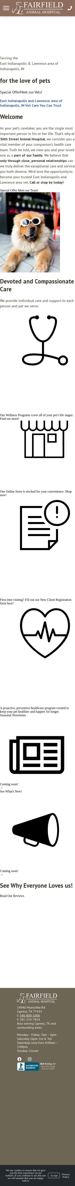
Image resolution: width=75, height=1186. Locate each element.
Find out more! (9, 418)
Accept (54, 1175)
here (10, 603)
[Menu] (6, 8)
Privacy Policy (66, 1175)
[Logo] (37, 8)
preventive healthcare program (35, 708)
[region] (30, 232)
